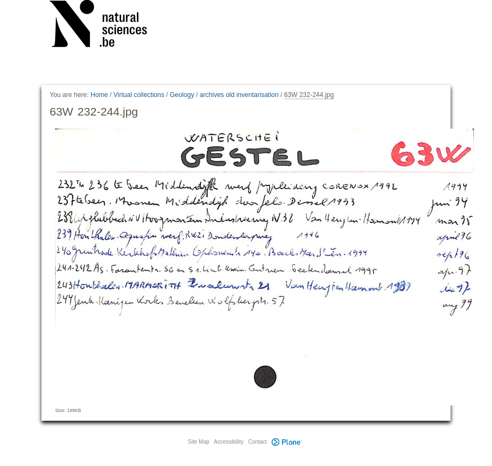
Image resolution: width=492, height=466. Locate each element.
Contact (257, 442)
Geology (182, 95)
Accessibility (228, 442)
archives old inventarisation (239, 95)
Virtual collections (138, 95)
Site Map (198, 442)
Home (99, 95)
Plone (286, 442)
